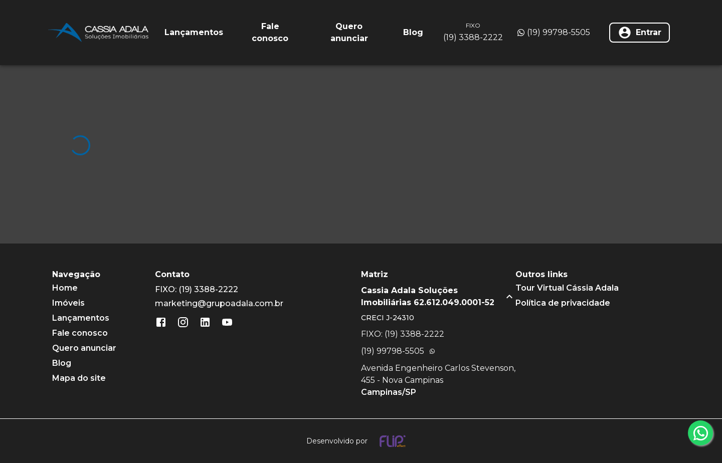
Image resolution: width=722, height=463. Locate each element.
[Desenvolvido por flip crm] (361, 441)
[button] (438, 297)
